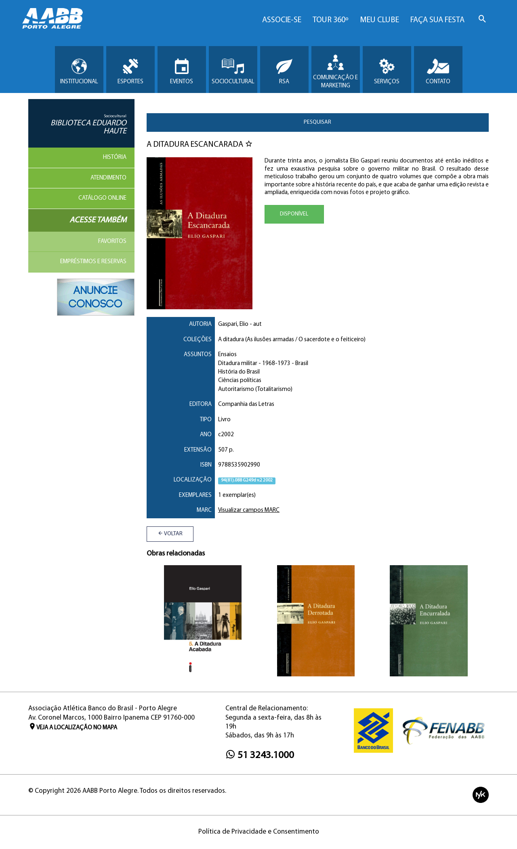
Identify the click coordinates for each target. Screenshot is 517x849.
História (114, 157)
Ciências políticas (239, 381)
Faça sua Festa (437, 20)
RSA (284, 72)
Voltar (170, 533)
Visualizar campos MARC (249, 510)
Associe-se (281, 20)
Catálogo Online (102, 198)
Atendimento (108, 178)
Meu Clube (379, 20)
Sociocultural (233, 72)
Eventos (181, 72)
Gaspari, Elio (233, 324)
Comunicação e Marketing (335, 72)
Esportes (130, 72)
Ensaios (227, 355)
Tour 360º (331, 20)
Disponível (294, 214)
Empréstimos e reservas (93, 262)
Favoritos (112, 242)
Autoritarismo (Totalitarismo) (255, 389)
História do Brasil (239, 372)
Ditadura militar (237, 364)
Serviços (386, 72)
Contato (438, 72)
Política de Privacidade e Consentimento (258, 831)
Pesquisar (317, 122)
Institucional (79, 72)
